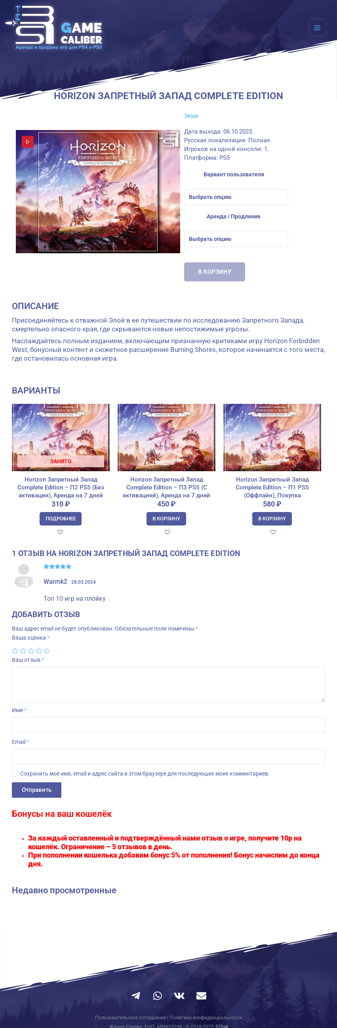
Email (20, 742)
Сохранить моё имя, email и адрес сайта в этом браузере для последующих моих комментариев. (145, 773)
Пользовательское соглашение (130, 1017)
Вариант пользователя (234, 174)
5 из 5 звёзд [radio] (47, 651)
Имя (19, 710)
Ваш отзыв (28, 660)
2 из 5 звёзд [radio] (23, 651)
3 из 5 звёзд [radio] (31, 651)
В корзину (214, 271)
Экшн (191, 116)
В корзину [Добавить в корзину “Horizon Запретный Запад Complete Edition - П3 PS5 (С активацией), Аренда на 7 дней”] (166, 519)
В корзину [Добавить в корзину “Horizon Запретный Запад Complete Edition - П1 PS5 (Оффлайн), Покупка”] (272, 519)
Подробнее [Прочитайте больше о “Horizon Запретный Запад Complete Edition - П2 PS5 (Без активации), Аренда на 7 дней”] (61, 519)
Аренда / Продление (234, 216)
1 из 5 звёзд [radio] (15, 651)
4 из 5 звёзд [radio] (39, 651)
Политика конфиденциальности (205, 1017)
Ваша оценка (31, 637)
